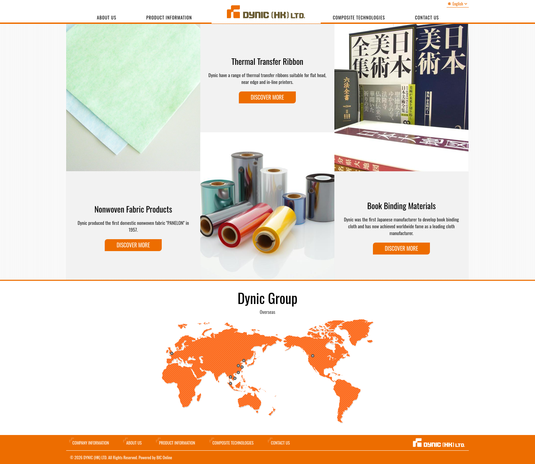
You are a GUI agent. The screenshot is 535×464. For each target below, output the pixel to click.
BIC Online (164, 457)
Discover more (133, 245)
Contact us (427, 17)
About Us (106, 17)
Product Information (169, 17)
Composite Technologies (359, 17)
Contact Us (280, 443)
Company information (90, 443)
